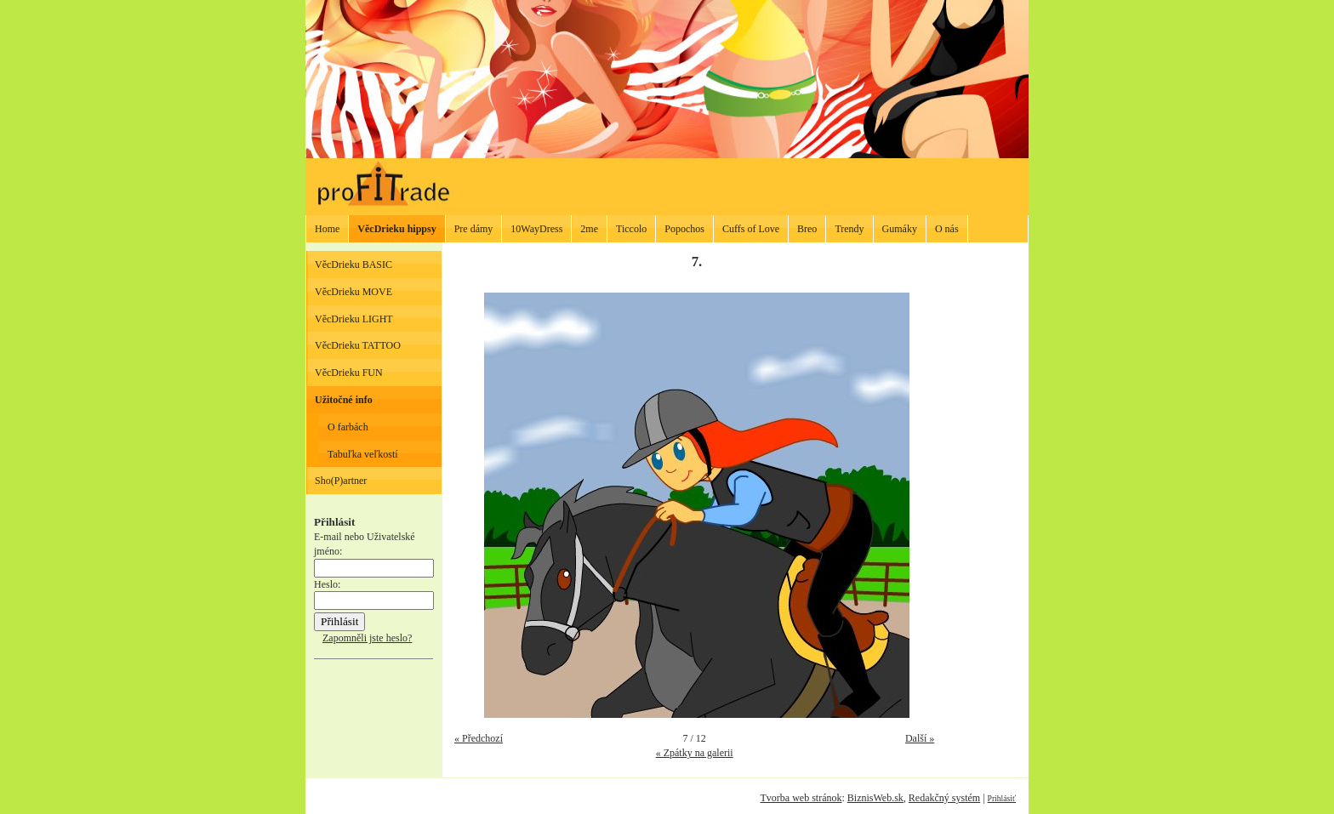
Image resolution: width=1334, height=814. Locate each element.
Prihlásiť (1002, 798)
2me (589, 229)
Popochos (684, 229)
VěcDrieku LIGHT (354, 319)
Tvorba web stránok (800, 798)
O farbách (348, 427)
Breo (807, 229)
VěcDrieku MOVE (353, 292)
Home (327, 229)
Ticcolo (631, 229)
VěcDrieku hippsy (396, 229)
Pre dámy (473, 229)
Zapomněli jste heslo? (367, 638)
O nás (947, 229)
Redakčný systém (944, 798)
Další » (919, 738)
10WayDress (536, 229)
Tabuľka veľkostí (363, 454)
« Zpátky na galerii (694, 753)
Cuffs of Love (750, 229)
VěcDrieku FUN (349, 373)
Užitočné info (344, 400)
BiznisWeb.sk (875, 798)
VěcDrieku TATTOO (358, 345)
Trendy (849, 229)
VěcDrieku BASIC (353, 264)
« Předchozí (478, 738)
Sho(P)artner (341, 481)
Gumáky (899, 229)
